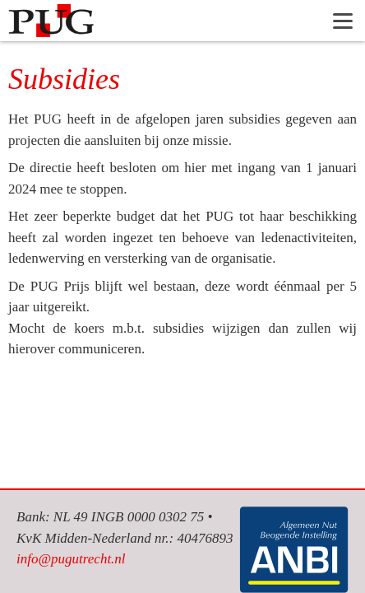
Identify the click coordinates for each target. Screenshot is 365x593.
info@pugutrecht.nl (71, 559)
